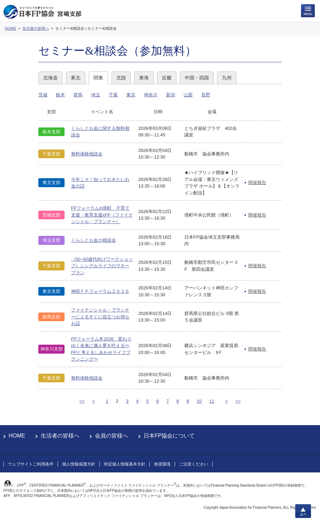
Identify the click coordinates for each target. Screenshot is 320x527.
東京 (130, 94)
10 (199, 401)
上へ (303, 511)
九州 (227, 77)
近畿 (167, 77)
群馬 (78, 94)
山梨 (188, 94)
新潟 (170, 94)
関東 (98, 77)
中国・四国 (197, 77)
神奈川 (150, 94)
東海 (144, 77)
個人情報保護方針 (78, 464)
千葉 (113, 94)
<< (82, 401)
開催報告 (257, 182)
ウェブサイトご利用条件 (31, 464)
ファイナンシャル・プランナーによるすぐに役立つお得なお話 (100, 316)
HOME (17, 436)
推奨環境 (162, 464)
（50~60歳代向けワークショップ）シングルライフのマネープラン (102, 266)
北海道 (50, 77)
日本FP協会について (169, 436)
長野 (205, 94)
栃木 (60, 94)
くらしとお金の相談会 (93, 240)
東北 (75, 77)
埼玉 (95, 94)
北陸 (121, 77)
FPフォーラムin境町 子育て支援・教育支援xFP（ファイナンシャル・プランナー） (102, 214)
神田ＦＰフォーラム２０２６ (100, 291)
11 (211, 401)
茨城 (42, 94)
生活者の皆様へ (60, 436)
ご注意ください (193, 464)
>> (238, 401)
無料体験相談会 (87, 153)
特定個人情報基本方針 (124, 464)
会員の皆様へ (111, 436)
